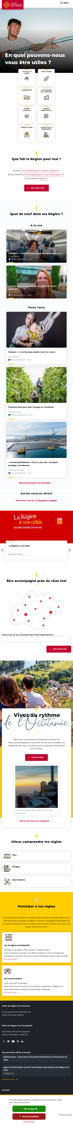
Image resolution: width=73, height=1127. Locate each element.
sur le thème (31, 178)
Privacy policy (65, 1114)
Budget (16, 866)
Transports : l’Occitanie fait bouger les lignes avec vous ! (35, 253)
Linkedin (53, 500)
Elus (14, 855)
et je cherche (15, 174)
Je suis (16, 170)
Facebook (42, 500)
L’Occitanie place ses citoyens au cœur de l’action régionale (32, 287)
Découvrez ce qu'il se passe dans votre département (27, 635)
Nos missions (18, 880)
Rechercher (38, 188)
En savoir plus (10, 959)
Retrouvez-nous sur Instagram (36, 821)
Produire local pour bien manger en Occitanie (30, 407)
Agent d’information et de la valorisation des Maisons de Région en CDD (36, 1068)
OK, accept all (29, 1109)
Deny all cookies (29, 1116)
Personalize (29, 1121)
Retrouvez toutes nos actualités (34, 483)
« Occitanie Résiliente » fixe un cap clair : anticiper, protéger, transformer (33, 464)
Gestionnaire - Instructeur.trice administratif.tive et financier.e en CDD (35, 1058)
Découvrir (37, 757)
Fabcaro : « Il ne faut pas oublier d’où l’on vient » (32, 352)
